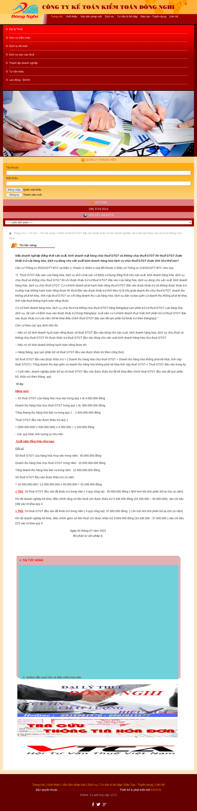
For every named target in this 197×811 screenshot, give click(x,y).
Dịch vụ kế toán (18, 46)
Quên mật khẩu (32, 189)
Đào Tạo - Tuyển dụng (138, 784)
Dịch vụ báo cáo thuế (21, 54)
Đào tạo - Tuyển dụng (153, 16)
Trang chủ (57, 16)
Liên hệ (173, 16)
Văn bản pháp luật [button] (91, 16)
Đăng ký (14, 194)
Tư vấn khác (16, 71)
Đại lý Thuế (15, 29)
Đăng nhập (14, 189)
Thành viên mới (32, 194)
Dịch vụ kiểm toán (19, 37)
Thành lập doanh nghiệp (23, 62)
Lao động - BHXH (19, 79)
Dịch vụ (93, 784)
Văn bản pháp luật (74, 784)
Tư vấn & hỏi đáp (127, 16)
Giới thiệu (71, 16)
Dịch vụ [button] (109, 16)
